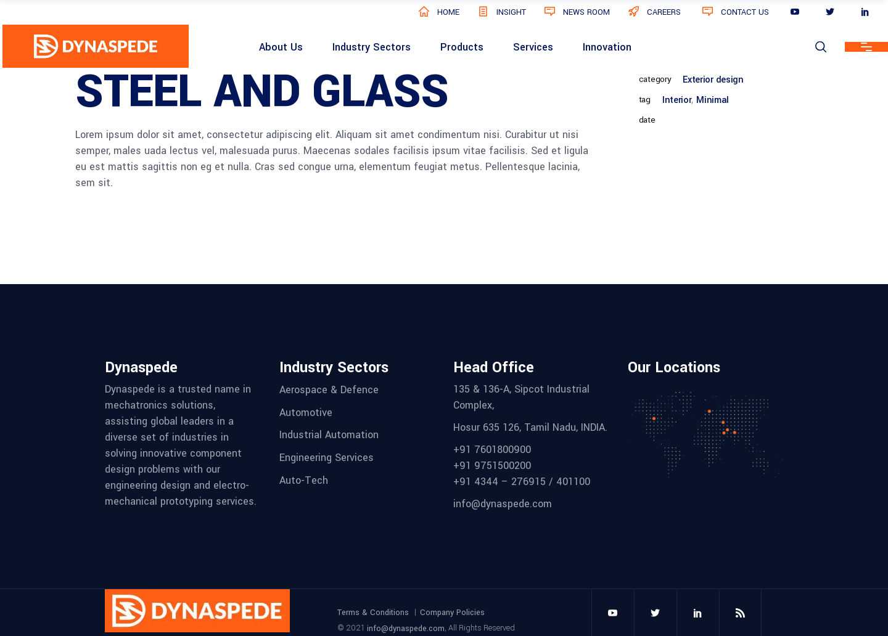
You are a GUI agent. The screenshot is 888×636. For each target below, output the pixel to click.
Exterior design (713, 79)
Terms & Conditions (373, 612)
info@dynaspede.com (406, 628)
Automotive (305, 412)
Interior (676, 100)
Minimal (712, 100)
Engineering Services (326, 457)
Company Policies (452, 612)
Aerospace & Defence (329, 390)
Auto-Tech (303, 480)
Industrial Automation (329, 435)
